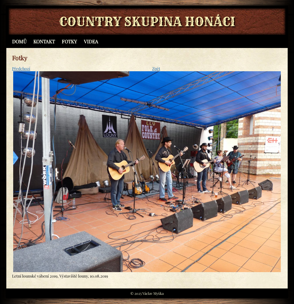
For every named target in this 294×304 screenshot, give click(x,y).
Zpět (156, 68)
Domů (19, 41)
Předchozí (21, 68)
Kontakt (44, 41)
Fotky (69, 41)
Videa (91, 41)
